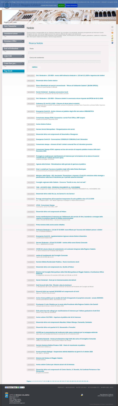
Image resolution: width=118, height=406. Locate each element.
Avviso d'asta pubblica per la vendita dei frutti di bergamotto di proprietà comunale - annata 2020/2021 (69, 298)
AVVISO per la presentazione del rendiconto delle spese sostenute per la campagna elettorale (67, 332)
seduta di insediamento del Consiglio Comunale (52, 255)
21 (75, 381)
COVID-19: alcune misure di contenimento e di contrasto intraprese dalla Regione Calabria (66, 249)
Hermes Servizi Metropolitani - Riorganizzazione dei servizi (55, 129)
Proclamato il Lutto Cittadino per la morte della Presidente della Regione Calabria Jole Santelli (67, 304)
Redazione (70, 387)
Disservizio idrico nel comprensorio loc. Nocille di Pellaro (55, 267)
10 (48, 381)
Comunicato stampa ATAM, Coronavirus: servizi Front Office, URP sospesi (60, 118)
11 (50, 381)
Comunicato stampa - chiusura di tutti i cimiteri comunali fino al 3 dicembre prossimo (64, 144)
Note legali (81, 387)
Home (10, 22)
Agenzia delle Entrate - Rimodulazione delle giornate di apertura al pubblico (61, 164)
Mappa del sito (107, 387)
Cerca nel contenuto (37, 57)
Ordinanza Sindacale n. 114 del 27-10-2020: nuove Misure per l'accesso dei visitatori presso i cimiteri (69, 230)
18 (67, 381)
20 (72, 381)
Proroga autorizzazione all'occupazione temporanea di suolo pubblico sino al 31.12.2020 (65, 199)
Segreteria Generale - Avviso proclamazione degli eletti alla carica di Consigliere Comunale (66, 339)
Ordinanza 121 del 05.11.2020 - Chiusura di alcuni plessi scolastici (58, 103)
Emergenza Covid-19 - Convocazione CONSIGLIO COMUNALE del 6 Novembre (62, 139)
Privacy (61, 387)
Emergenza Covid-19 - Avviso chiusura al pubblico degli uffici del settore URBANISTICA (65, 111)
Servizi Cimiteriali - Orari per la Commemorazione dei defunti (56, 280)
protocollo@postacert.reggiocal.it (17, 403)
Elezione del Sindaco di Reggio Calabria (49, 358)
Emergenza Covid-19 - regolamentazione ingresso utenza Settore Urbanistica (61, 236)
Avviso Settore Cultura (43, 124)
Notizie (15, 22)
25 (85, 381)
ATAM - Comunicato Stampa (45, 205)
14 (58, 381)
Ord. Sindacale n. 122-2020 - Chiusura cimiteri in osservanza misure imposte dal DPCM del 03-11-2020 (69, 98)
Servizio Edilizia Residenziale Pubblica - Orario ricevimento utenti (57, 262)
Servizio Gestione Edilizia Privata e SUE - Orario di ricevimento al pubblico (60, 345)
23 (80, 381)
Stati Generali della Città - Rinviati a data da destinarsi (54, 285)
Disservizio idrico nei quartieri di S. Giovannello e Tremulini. (56, 327)
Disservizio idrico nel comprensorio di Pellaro (51, 211)
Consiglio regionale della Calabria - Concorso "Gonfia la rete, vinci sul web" (61, 182)
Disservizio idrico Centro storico (47, 80)
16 (63, 381)
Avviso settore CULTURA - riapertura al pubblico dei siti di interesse (58, 317)
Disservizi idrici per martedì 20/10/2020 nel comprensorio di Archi (57, 291)
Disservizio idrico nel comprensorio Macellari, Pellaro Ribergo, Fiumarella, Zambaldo (64, 322)
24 (82, 381)
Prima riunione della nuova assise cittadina (50, 225)
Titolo (32, 48)
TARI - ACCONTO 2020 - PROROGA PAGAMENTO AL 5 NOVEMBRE (58, 187)
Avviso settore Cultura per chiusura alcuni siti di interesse (55, 364)
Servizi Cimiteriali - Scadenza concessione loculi (52, 92)
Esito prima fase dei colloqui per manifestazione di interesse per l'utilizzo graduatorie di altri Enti (68, 311)
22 (77, 381)
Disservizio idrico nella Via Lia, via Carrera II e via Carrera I (55, 194)
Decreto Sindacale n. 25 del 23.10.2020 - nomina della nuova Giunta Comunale (61, 242)
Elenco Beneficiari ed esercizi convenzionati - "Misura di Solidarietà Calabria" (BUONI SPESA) (67, 85)
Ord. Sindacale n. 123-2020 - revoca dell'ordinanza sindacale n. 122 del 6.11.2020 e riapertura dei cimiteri (70, 75)
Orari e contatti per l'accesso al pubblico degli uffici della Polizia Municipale (61, 169)
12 (53, 381)
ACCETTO (61, 5)
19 (70, 381)
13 (55, 381)
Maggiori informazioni (71, 5)
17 (65, 381)
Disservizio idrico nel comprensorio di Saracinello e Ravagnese (57, 134)
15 (60, 381)
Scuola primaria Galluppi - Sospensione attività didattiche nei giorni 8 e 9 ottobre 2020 (64, 352)
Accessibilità (93, 387)
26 (87, 381)
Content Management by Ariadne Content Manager (101, 404)
